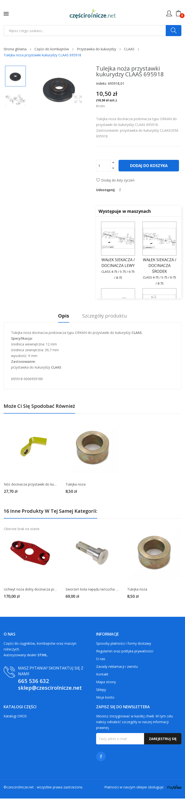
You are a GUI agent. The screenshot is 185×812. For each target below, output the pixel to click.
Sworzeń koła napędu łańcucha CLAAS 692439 (92, 603)
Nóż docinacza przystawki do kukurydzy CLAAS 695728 (31, 498)
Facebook (101, 770)
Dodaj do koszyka (128, 179)
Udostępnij (120, 203)
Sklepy (101, 703)
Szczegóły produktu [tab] (105, 329)
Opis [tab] (62, 329)
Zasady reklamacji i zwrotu (117, 680)
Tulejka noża (76, 498)
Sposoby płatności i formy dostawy (123, 657)
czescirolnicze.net (20, 800)
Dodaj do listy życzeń (115, 193)
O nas (100, 672)
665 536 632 (33, 694)
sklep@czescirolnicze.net (50, 701)
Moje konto (105, 710)
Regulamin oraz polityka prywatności (124, 664)
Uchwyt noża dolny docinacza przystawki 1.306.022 (31, 603)
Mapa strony (106, 695)
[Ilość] (103, 165)
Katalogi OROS (15, 729)
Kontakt (102, 687)
